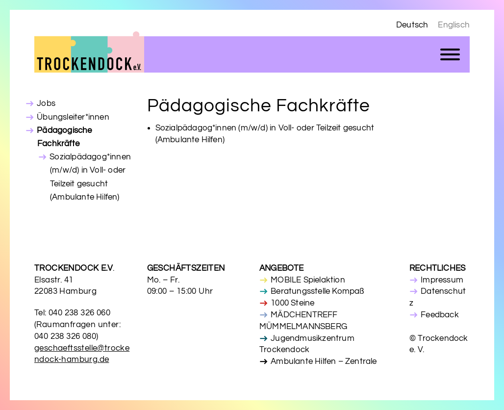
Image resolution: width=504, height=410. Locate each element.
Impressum (442, 280)
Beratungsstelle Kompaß (317, 291)
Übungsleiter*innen (73, 117)
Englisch (454, 25)
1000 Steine (292, 303)
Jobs (46, 103)
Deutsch (412, 25)
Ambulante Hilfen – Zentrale (324, 361)
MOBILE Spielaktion (308, 280)
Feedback (440, 314)
